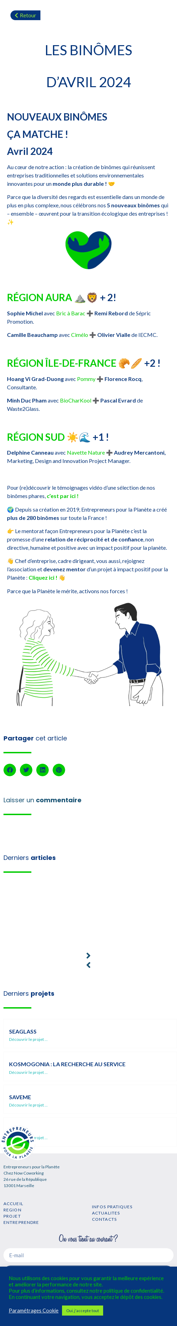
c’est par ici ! (63, 495)
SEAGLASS (23, 1031)
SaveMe (20, 1097)
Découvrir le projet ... (28, 1039)
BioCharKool (75, 400)
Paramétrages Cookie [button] (34, 1310)
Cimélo (79, 334)
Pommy (86, 378)
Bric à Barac (70, 313)
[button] (9, 770)
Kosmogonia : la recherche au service (67, 1064)
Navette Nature (86, 452)
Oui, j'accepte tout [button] (82, 1310)
